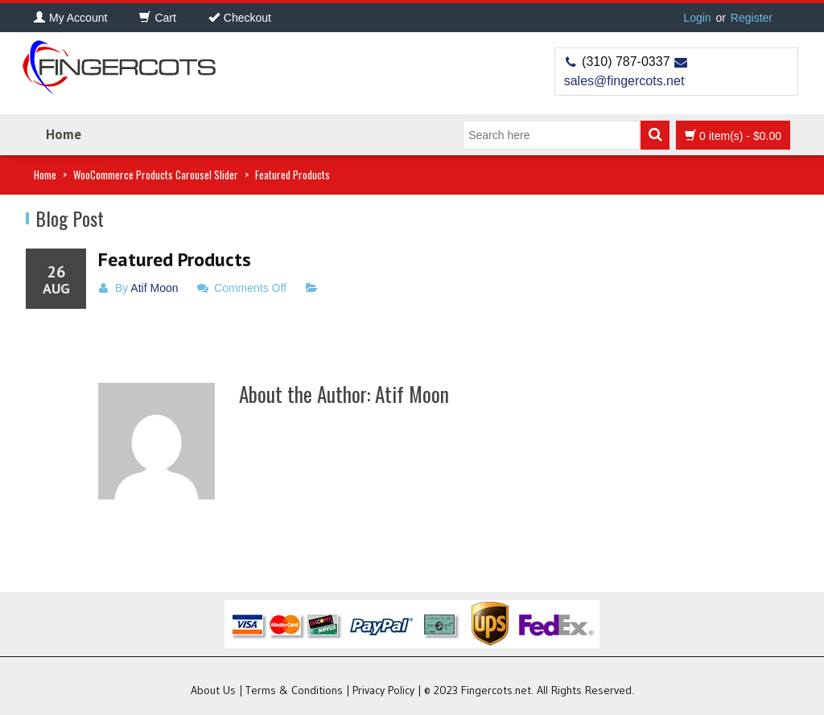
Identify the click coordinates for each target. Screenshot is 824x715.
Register (751, 17)
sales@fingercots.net (624, 81)
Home (63, 134)
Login (697, 17)
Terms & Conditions (294, 690)
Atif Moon (154, 287)
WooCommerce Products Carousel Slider (155, 174)
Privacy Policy (383, 690)
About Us (213, 690)
